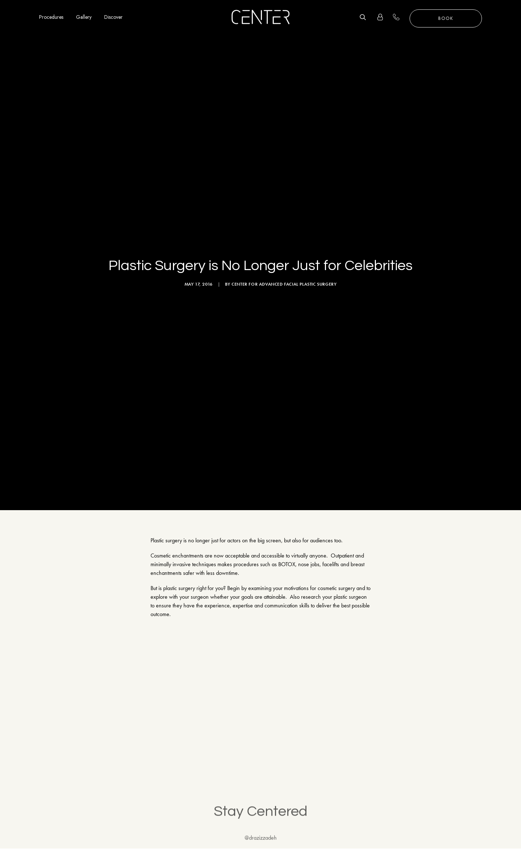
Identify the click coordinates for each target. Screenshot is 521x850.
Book (445, 18)
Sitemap (440, 832)
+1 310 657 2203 (400, 17)
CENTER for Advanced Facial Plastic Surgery (284, 157)
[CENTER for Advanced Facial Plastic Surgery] (260, 17)
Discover (113, 17)
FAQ (437, 815)
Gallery (84, 17)
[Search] (365, 17)
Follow (496, 610)
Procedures (51, 17)
